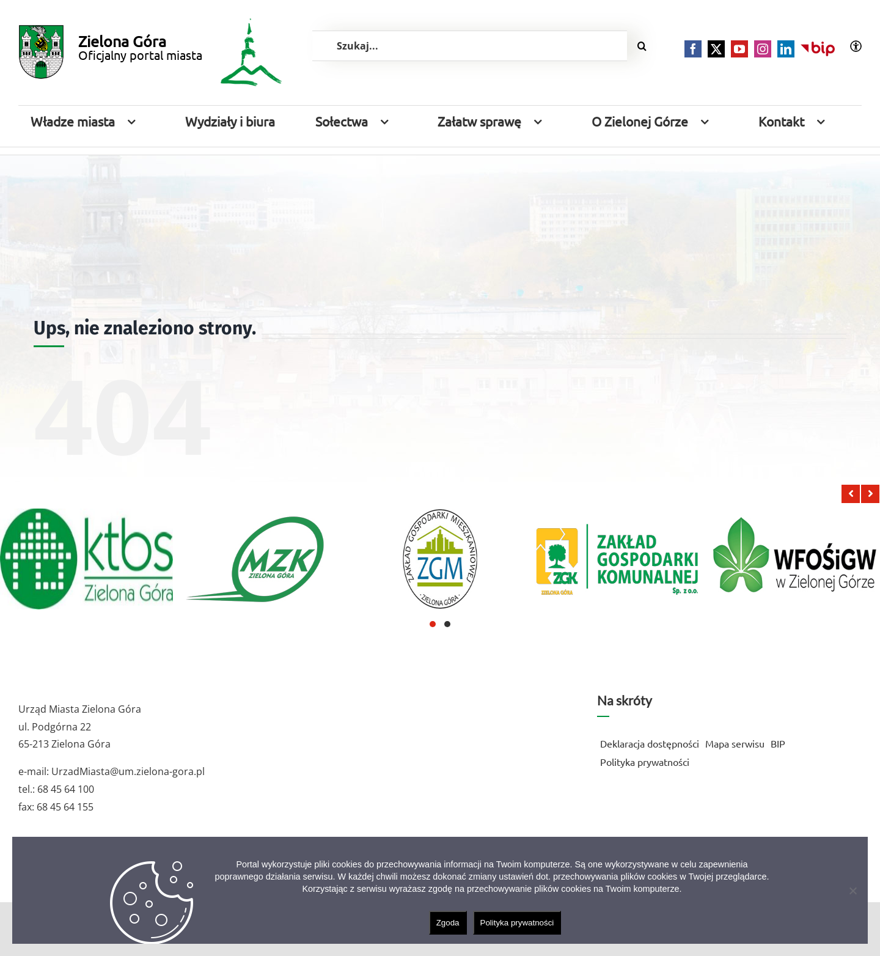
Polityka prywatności (517, 922)
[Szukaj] (642, 46)
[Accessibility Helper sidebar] (856, 46)
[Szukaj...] (469, 46)
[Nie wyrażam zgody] (852, 890)
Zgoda (448, 922)
